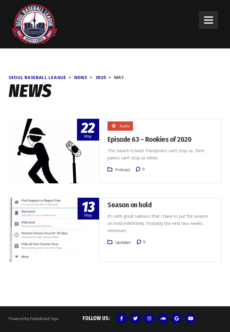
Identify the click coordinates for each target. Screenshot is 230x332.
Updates (123, 242)
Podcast (122, 169)
